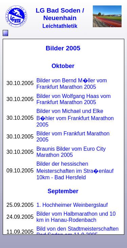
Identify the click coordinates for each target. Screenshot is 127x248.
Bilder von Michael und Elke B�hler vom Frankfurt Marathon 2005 (75, 118)
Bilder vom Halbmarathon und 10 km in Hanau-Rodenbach (75, 217)
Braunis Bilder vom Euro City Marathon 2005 (71, 152)
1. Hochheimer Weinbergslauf (71, 205)
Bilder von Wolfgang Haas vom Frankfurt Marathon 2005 (73, 99)
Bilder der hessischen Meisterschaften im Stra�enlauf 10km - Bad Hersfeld (74, 170)
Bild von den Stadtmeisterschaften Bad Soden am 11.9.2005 (77, 232)
